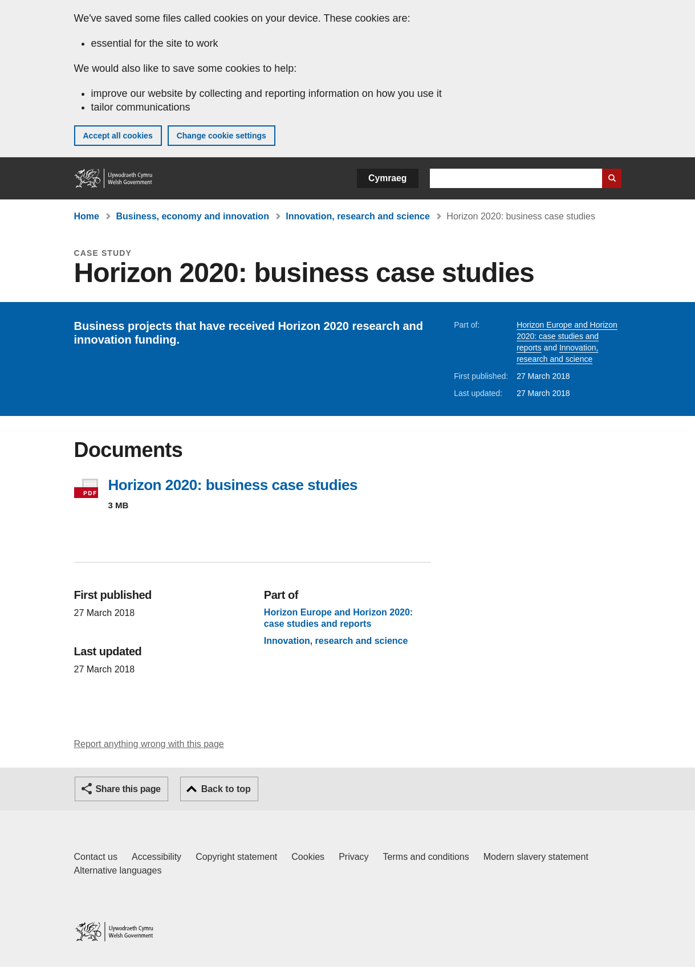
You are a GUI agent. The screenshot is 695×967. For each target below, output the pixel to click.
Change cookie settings (221, 135)
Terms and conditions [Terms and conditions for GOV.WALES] (426, 857)
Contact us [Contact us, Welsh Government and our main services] (95, 857)
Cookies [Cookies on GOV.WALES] (307, 857)
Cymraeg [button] (387, 178)
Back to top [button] (226, 789)
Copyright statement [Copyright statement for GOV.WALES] (236, 857)
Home (86, 216)
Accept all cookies (118, 135)
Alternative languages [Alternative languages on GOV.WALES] (118, 870)
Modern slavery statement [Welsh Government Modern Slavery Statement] (535, 857)
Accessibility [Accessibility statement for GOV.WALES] (156, 857)
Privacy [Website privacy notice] (353, 857)
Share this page (128, 789)
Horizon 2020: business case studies (232, 484)
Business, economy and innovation (192, 216)
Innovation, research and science (358, 216)
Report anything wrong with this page (149, 744)
